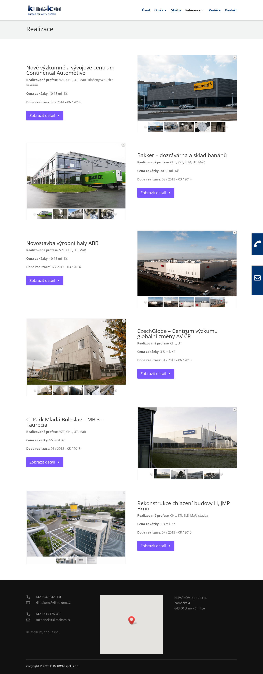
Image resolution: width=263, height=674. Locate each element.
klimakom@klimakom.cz (53, 602)
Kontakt (231, 10)
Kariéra (215, 10)
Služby (176, 10)
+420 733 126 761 (48, 614)
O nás (158, 10)
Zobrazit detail (42, 115)
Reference (192, 10)
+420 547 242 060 (48, 597)
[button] (132, 620)
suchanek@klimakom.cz (53, 620)
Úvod (146, 10)
